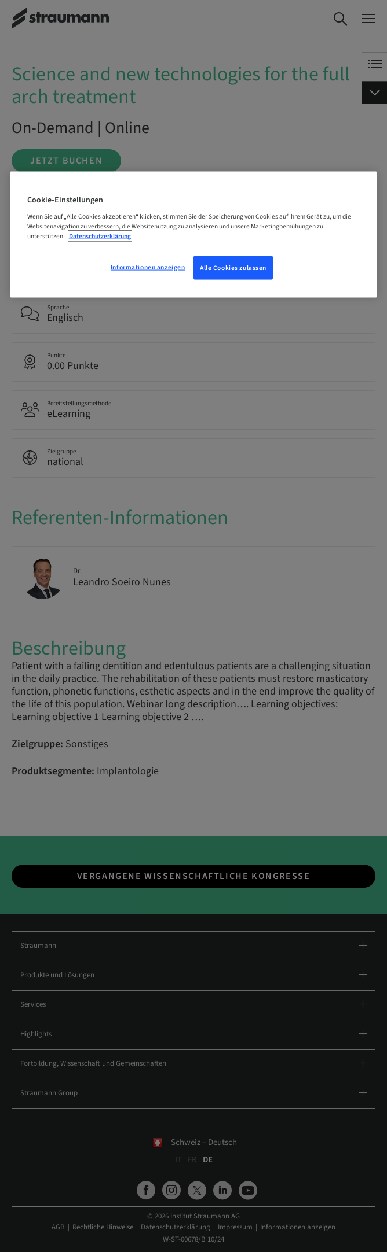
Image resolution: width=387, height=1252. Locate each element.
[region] (194, 234)
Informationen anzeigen (148, 267)
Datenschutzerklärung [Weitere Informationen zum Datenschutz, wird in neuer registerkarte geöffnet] (100, 236)
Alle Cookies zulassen (233, 267)
